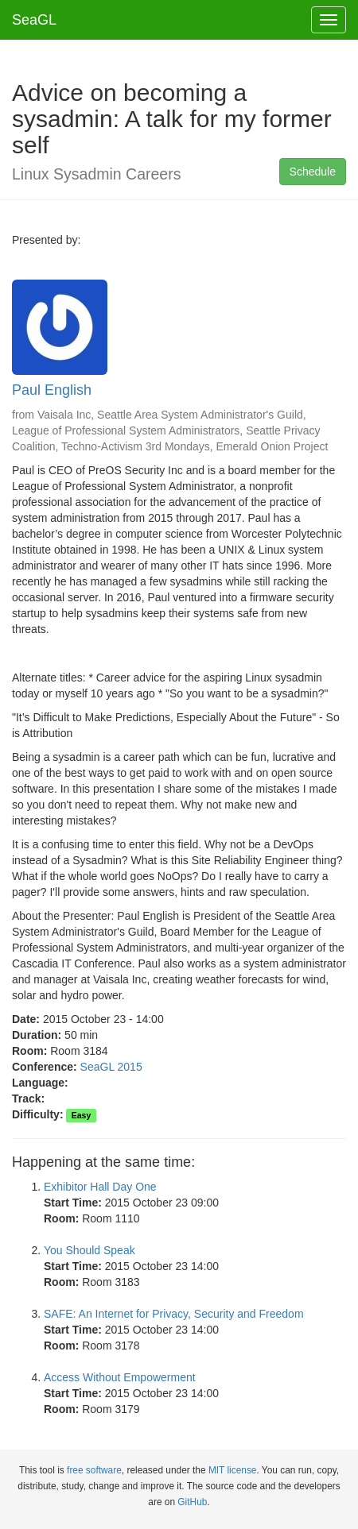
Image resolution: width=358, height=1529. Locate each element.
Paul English (51, 390)
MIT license (232, 1470)
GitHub (192, 1502)
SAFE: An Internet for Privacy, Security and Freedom (174, 1313)
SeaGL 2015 (111, 1066)
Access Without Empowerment (120, 1377)
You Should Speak (89, 1250)
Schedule (313, 171)
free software (94, 1470)
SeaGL (34, 20)
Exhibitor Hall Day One (100, 1186)
